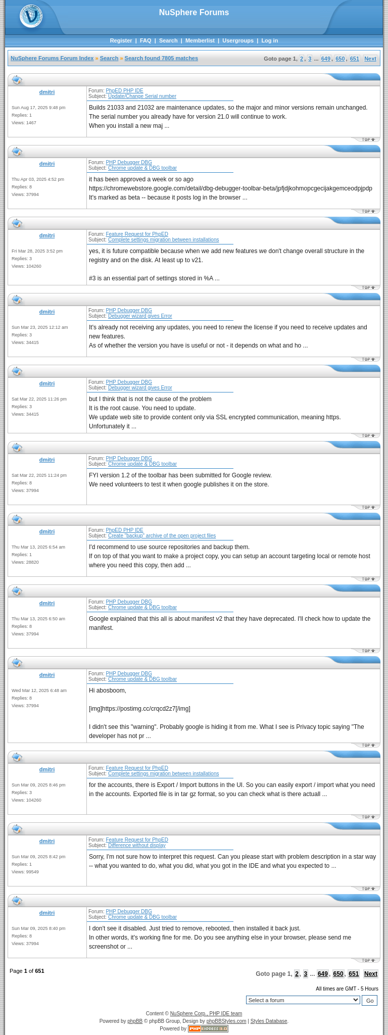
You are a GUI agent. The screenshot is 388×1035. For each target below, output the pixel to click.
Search (168, 40)
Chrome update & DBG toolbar (142, 168)
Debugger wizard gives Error (140, 316)
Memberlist (200, 40)
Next (370, 59)
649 (325, 59)
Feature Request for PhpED (137, 234)
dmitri (47, 92)
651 (354, 59)
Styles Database (269, 1021)
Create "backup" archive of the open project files (162, 535)
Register (121, 40)
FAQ (146, 40)
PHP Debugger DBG (129, 162)
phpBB (134, 1021)
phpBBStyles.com (227, 1021)
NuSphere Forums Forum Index (52, 58)
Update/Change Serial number (142, 96)
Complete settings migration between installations (163, 239)
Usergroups (238, 40)
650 (340, 59)
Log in (269, 40)
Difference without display (137, 845)
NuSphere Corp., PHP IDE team (206, 1013)
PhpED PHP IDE (124, 90)
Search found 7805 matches (162, 58)
